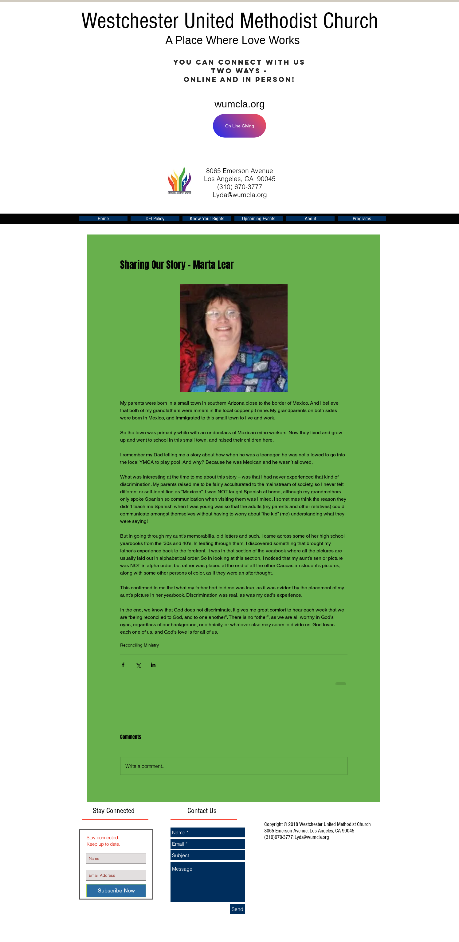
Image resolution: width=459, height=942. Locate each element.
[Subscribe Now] (116, 890)
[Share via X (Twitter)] (138, 665)
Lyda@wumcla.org (240, 194)
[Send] (237, 909)
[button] (258, 218)
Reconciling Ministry (139, 645)
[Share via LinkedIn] (153, 665)
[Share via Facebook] (123, 665)
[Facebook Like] (304, 152)
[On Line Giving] (239, 126)
